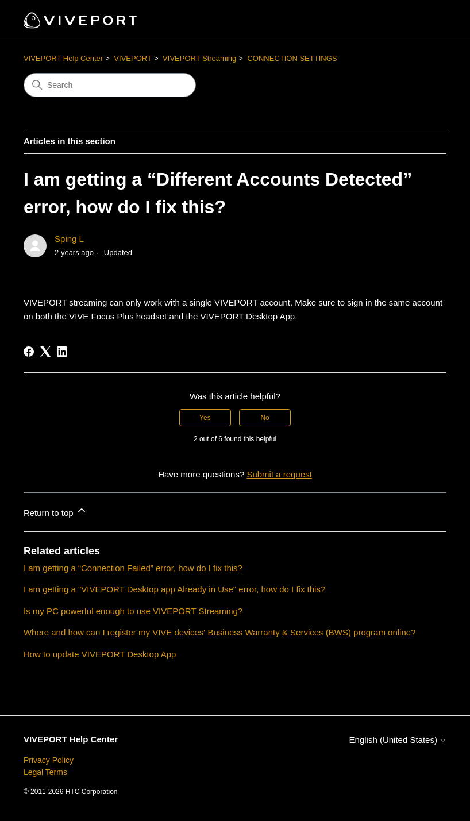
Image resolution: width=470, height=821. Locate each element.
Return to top (55, 511)
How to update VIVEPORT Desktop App (100, 654)
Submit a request (278, 474)
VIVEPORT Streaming (199, 58)
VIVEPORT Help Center (63, 58)
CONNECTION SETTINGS (292, 58)
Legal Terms (45, 772)
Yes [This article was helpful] (205, 418)
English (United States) (398, 740)
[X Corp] (45, 351)
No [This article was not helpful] (264, 418)
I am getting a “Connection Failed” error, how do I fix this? (133, 568)
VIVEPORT (133, 58)
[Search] (109, 85)
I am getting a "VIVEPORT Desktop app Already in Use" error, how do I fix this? (174, 589)
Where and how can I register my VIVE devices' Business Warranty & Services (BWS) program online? (220, 632)
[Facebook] (29, 351)
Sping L (69, 239)
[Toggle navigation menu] (426, 20)
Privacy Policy (49, 760)
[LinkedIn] (62, 351)
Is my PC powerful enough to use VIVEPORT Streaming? (133, 611)
